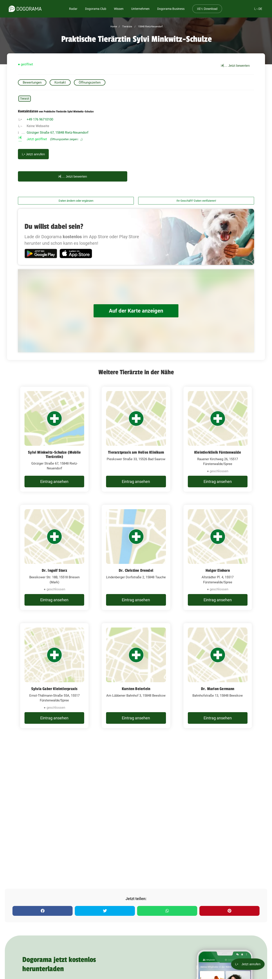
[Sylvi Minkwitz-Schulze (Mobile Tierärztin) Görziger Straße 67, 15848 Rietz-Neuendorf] (54, 439)
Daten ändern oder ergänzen (76, 200)
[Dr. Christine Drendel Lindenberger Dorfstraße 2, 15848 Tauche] (136, 557)
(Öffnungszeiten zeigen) (66, 139)
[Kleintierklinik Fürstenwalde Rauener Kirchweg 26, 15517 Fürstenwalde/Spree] (217, 439)
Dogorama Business (171, 8)
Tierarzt (24, 98)
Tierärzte (127, 26)
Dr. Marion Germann (217, 688)
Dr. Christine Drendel (136, 570)
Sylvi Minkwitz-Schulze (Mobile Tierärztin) (54, 454)
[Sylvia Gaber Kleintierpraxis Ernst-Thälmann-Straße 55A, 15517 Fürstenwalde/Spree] (54, 675)
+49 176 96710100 (40, 119)
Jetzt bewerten (235, 65)
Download (207, 8)
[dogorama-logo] (25, 8)
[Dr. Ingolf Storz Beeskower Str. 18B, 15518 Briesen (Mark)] (54, 557)
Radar (73, 8)
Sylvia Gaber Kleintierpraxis (54, 688)
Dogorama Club (95, 8)
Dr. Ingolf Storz (54, 570)
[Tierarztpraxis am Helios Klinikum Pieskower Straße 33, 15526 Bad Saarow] (136, 439)
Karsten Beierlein (136, 688)
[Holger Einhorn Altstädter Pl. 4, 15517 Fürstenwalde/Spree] (217, 557)
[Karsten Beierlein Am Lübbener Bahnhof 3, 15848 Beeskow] (136, 675)
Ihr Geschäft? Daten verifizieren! (196, 200)
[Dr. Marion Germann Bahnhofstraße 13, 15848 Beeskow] (217, 675)
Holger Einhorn (218, 570)
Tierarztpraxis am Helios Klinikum (136, 452)
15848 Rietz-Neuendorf (150, 26)
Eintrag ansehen (54, 481)
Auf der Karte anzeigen (136, 311)
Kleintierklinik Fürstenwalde (217, 452)
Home (113, 26)
